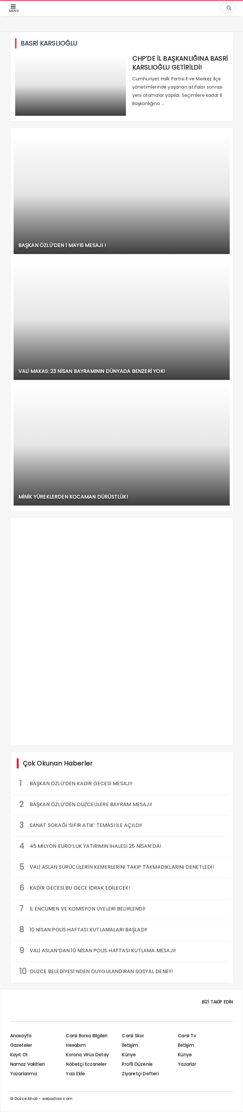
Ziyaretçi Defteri (140, 1074)
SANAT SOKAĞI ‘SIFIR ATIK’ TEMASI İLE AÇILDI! (80, 825)
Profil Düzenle (137, 1064)
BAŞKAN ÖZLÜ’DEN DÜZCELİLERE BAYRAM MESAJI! (85, 804)
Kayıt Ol (19, 1055)
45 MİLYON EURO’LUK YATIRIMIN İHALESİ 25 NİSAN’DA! (90, 846)
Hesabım (75, 1045)
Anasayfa (21, 1036)
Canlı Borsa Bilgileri (86, 1036)
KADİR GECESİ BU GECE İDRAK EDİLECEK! (74, 888)
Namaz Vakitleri (27, 1064)
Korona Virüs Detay (87, 1055)
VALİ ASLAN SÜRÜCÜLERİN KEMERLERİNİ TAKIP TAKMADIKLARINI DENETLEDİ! (116, 867)
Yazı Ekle (75, 1074)
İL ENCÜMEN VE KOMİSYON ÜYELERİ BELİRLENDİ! (82, 909)
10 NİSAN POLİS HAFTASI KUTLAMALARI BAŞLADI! (83, 929)
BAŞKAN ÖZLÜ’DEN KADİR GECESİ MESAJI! (76, 783)
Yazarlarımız (23, 1074)
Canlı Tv (187, 1036)
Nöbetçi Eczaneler (86, 1064)
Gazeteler (21, 1045)
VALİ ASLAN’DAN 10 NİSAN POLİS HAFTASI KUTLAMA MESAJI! (97, 950)
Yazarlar (187, 1064)
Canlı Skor (133, 1036)
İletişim (130, 1045)
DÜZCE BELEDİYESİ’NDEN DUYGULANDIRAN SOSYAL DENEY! (96, 971)
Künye (129, 1055)
